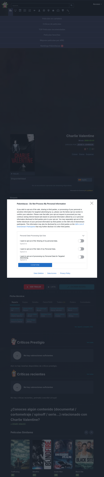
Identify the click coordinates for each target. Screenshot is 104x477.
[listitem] (52, 235)
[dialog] (52, 238)
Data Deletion (39, 273)
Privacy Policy (65, 273)
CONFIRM (35, 265)
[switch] (81, 240)
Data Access (51, 273)
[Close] (92, 204)
